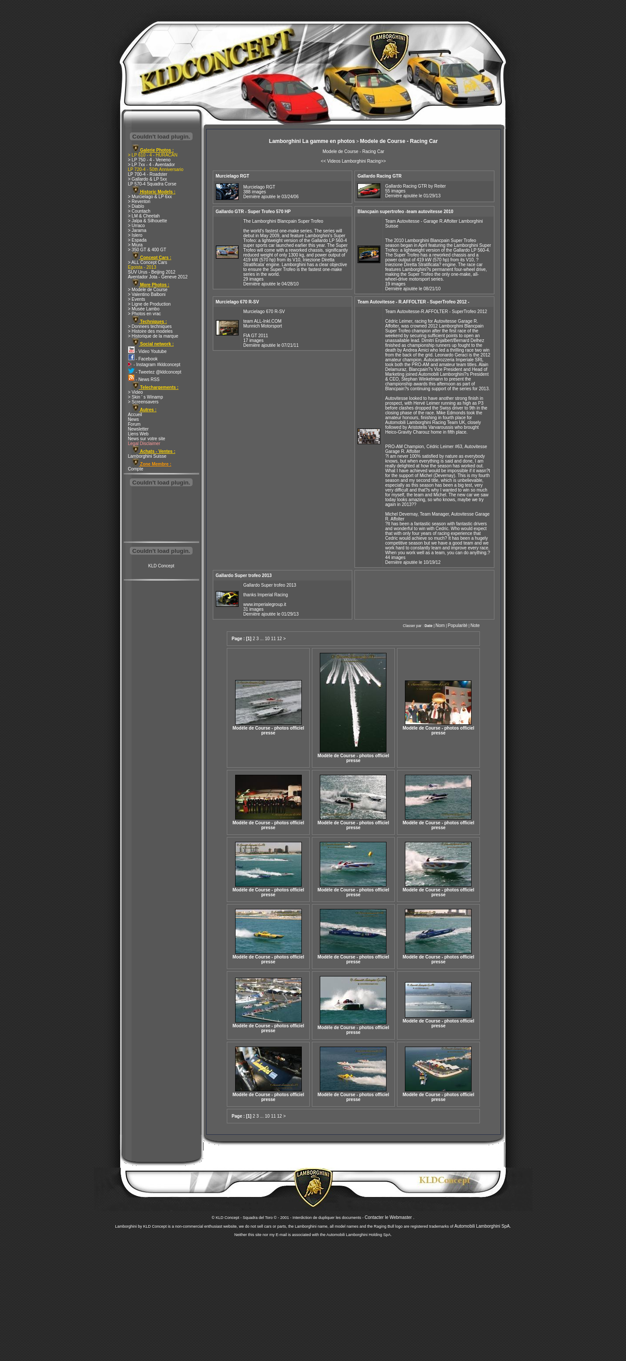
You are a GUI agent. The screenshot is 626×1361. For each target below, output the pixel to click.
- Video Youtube (147, 351)
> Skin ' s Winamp (145, 397)
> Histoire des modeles (150, 331)
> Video (135, 392)
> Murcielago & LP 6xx (150, 196)
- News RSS (144, 379)
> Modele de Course (148, 289)
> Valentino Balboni (147, 294)
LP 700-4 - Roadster (148, 174)
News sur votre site (146, 438)
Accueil (135, 414)
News (133, 419)
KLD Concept (161, 565)
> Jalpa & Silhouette (147, 220)
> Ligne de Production (149, 304)
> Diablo (136, 206)
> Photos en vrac (144, 313)
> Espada (137, 240)
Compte (135, 469)
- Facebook (143, 358)
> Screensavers (143, 401)
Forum (134, 424)
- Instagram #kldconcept (154, 364)
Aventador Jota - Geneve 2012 (158, 276)
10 (267, 638)
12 (279, 638)
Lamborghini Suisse (147, 456)
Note (474, 625)
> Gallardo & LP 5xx (147, 179)
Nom (440, 625)
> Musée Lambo (144, 308)
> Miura (135, 244)
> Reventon (139, 201)
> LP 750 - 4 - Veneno (149, 159)
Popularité (458, 625)
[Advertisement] (161, 514)
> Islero (135, 235)
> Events (136, 299)
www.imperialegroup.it (264, 604)
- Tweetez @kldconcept (155, 372)
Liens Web (138, 433)
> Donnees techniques (150, 326)
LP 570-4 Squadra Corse (152, 184)
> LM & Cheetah (144, 216)
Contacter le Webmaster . (389, 1217)
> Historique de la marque (153, 336)
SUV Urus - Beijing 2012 (151, 272)
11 (273, 638)
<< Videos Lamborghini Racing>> (353, 161)
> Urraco (136, 225)
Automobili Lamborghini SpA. (482, 1226)
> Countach (139, 211)
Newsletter (138, 429)
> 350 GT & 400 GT (147, 249)
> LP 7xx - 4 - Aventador (151, 164)
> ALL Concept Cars (147, 262)
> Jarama (137, 230)
